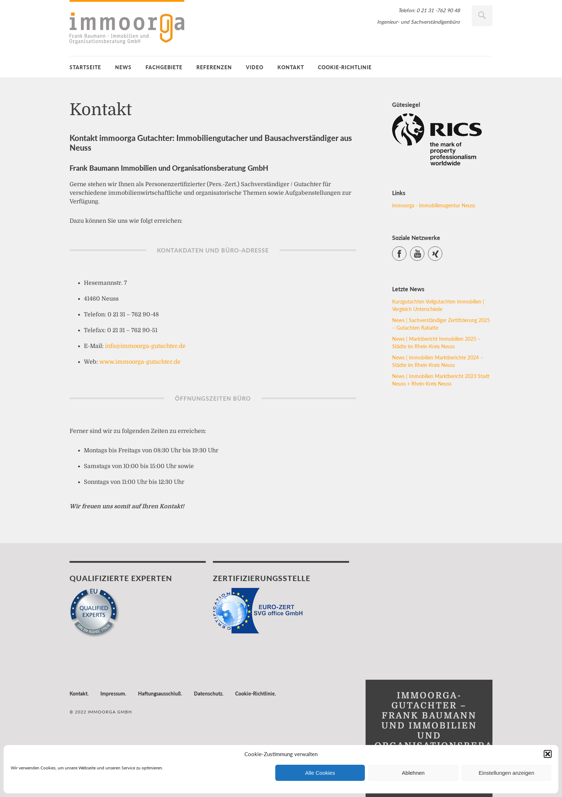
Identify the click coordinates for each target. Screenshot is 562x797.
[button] (547, 754)
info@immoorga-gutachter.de (145, 346)
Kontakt (290, 67)
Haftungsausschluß (159, 693)
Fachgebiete (164, 67)
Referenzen (214, 67)
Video (254, 67)
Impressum (112, 693)
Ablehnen (413, 773)
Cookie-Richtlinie (345, 67)
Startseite (85, 67)
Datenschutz (208, 693)
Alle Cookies (320, 773)
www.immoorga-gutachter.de (140, 362)
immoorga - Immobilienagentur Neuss (433, 205)
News (123, 67)
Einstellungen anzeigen (506, 773)
